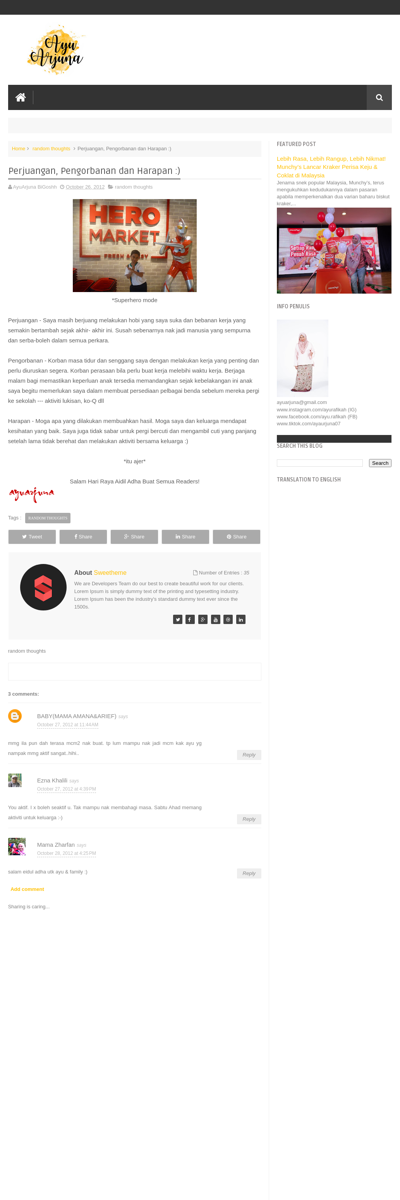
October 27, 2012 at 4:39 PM (66, 789)
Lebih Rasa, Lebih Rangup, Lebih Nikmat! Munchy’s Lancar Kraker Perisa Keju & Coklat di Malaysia (331, 167)
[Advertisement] (134, 1135)
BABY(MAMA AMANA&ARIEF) (77, 716)
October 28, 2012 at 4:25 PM (66, 853)
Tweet (32, 537)
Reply (249, 755)
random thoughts (51, 148)
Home (19, 148)
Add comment (27, 889)
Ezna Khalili (52, 780)
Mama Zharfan (56, 844)
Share (83, 537)
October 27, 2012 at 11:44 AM (67, 724)
